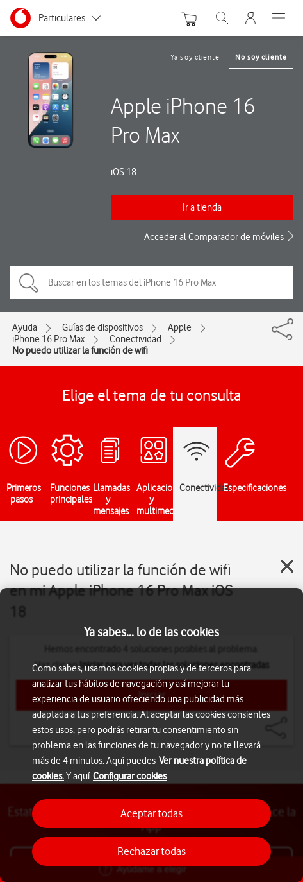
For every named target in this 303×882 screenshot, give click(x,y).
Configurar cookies (130, 776)
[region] (151, 735)
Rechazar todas (151, 851)
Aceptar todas (151, 813)
